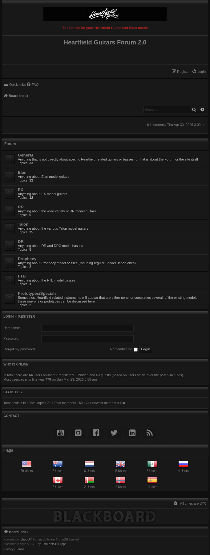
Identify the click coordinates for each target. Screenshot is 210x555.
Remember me (124, 349)
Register (26, 316)
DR (21, 241)
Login (8, 316)
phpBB (25, 539)
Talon (23, 224)
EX (20, 189)
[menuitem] (199, 71)
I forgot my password (19, 349)
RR (21, 207)
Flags (8, 450)
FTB (22, 276)
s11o (121, 403)
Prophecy (27, 259)
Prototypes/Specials (37, 293)
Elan (22, 172)
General (25, 155)
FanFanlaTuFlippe (54, 544)
